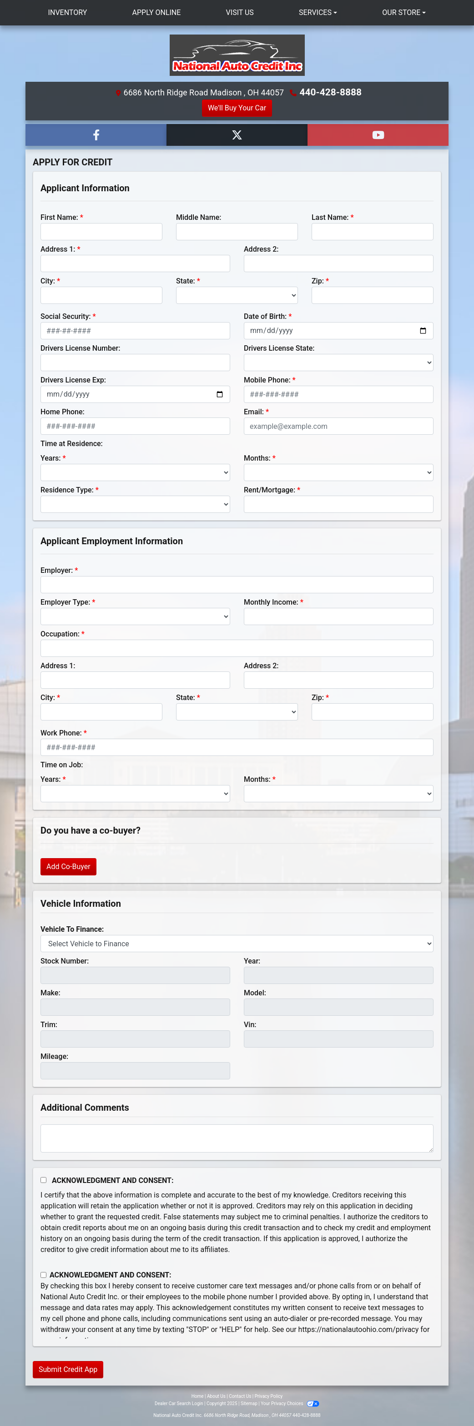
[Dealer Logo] (237, 55)
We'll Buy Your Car (237, 107)
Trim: (48, 1024)
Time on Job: (61, 764)
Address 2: (261, 248)
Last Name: (330, 217)
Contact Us (240, 1395)
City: (47, 280)
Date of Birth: (265, 316)
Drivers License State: (279, 347)
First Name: (59, 217)
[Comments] (237, 1138)
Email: (254, 411)
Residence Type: (67, 489)
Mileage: (54, 1056)
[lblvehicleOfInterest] (237, 943)
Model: (255, 992)
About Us (216, 1395)
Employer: (56, 570)
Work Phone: (61, 732)
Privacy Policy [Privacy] (269, 1395)
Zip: (318, 280)
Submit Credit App (68, 1369)
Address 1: (57, 248)
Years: (50, 457)
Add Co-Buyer (68, 866)
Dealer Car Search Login (179, 1403)
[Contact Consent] (43, 1274)
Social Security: (65, 316)
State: (185, 280)
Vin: (250, 1024)
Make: (50, 992)
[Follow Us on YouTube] (378, 134)
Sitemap (249, 1403)
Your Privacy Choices (290, 1403)
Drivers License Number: (80, 347)
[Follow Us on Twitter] (237, 134)
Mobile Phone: (267, 379)
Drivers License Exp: (73, 379)
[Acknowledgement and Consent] (43, 1180)
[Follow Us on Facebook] (95, 134)
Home (198, 1395)
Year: (252, 960)
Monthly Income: (271, 601)
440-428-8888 (331, 92)
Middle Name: (198, 217)
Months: (257, 457)
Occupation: (60, 633)
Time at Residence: (71, 443)
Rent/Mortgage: (269, 489)
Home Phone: (62, 411)
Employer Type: (65, 601)
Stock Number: (64, 960)
